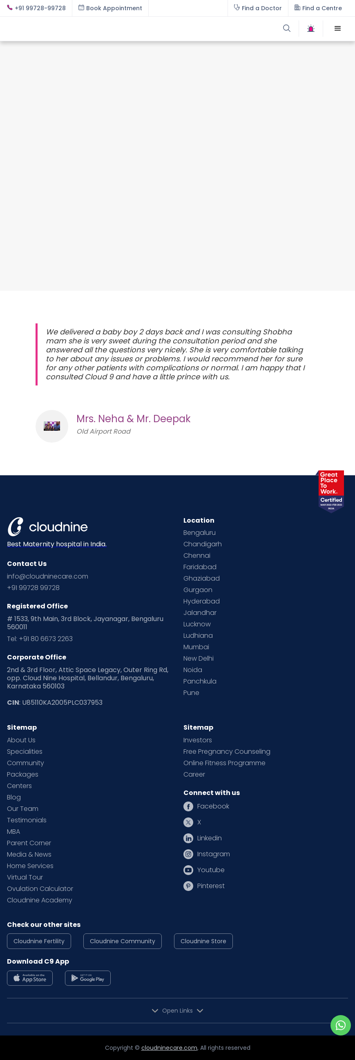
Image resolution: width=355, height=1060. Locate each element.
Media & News (29, 854)
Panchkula (200, 681)
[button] (337, 28)
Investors (197, 740)
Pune (191, 693)
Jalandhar (200, 613)
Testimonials (27, 820)
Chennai (196, 555)
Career (194, 774)
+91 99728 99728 (33, 588)
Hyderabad (201, 601)
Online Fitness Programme (224, 763)
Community (25, 763)
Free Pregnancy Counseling (226, 751)
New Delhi (198, 658)
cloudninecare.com (169, 1048)
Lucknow (197, 624)
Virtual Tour (25, 877)
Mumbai (196, 647)
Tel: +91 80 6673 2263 (40, 639)
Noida (192, 670)
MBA (13, 831)
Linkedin (209, 838)
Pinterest (211, 886)
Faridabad (200, 567)
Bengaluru (199, 533)
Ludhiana (198, 635)
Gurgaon (197, 590)
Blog (14, 797)
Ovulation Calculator (40, 889)
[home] (92, 28)
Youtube (211, 870)
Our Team (22, 809)
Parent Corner (29, 843)
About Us (21, 740)
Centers (19, 786)
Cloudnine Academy (39, 900)
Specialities (24, 751)
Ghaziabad (201, 578)
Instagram (213, 854)
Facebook (213, 806)
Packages (22, 774)
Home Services (30, 866)
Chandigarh (202, 544)
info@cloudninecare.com (47, 576)
